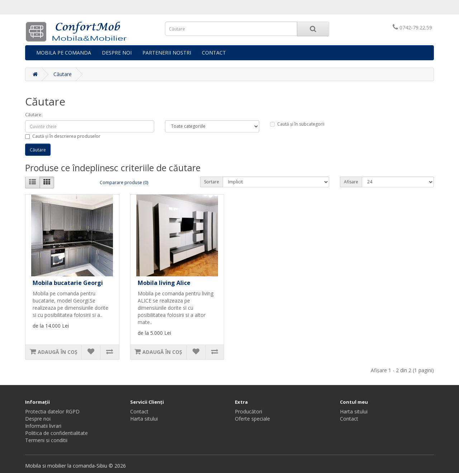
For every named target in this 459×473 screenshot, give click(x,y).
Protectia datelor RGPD (52, 411)
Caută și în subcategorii (297, 124)
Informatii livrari (43, 425)
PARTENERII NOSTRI (166, 52)
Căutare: (33, 115)
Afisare (351, 182)
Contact (139, 411)
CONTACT (214, 52)
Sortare (211, 182)
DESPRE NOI (117, 52)
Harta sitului (144, 418)
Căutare (62, 74)
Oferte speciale (252, 418)
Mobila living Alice (164, 283)
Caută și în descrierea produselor (62, 136)
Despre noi (38, 418)
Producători (248, 411)
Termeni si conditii (46, 440)
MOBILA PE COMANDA (63, 52)
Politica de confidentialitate (56, 433)
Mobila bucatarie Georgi (68, 283)
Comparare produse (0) (124, 182)
